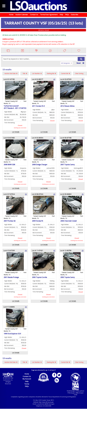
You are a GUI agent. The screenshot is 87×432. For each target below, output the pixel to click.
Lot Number (36, 73)
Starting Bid (50, 73)
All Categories (66, 63)
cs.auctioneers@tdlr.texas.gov (45, 404)
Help (61, 15)
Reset (79, 63)
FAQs (67, 15)
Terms (26, 384)
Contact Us (34, 15)
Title (24, 73)
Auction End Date (10, 73)
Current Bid (64, 73)
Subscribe (74, 15)
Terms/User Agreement (49, 15)
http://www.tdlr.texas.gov (46, 402)
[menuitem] (10, 73)
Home (11, 15)
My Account (26, 379)
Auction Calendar (21, 15)
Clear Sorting (79, 73)
